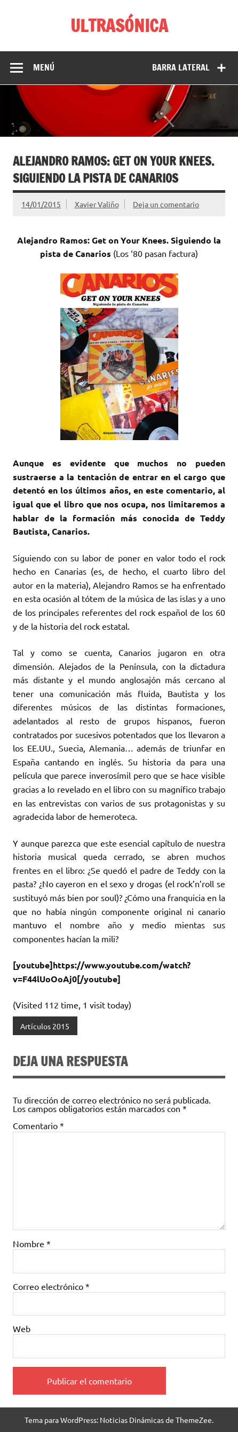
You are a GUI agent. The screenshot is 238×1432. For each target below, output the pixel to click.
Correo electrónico (51, 1286)
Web (21, 1328)
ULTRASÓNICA (119, 25)
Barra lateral (181, 67)
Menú (43, 67)
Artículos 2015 (44, 1026)
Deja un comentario (166, 204)
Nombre (32, 1243)
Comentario (38, 1125)
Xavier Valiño (97, 204)
